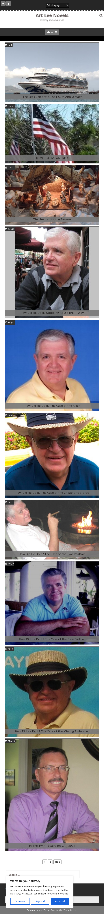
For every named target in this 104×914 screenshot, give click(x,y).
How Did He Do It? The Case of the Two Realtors (52, 554)
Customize (20, 901)
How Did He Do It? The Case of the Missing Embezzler (52, 731)
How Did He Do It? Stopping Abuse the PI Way (52, 313)
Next (57, 861)
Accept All (60, 901)
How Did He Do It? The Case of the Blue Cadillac (52, 639)
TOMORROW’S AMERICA (52, 158)
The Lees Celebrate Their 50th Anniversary (52, 97)
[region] (39, 892)
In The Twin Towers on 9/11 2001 (52, 846)
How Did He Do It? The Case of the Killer (52, 406)
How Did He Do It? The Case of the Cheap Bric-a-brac (52, 493)
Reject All (40, 901)
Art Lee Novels (52, 15)
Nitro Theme (44, 910)
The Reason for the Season (52, 219)
